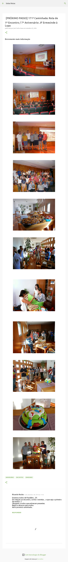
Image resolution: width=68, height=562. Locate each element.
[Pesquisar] (65, 3)
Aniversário (10, 477)
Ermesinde (29, 477)
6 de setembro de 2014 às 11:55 (34, 494)
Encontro (19, 477)
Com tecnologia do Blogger (34, 555)
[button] (6, 32)
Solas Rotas (10, 3)
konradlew (40, 559)
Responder (16, 512)
